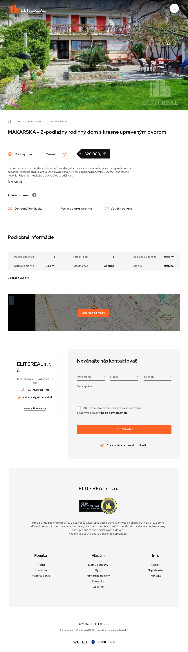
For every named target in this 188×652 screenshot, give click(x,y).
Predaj (41, 565)
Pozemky (98, 581)
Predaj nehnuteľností (31, 121)
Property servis (40, 576)
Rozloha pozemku (144, 257)
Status (137, 266)
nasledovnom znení (114, 413)
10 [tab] (119, 104)
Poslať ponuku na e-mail (73, 208)
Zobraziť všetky (18, 278)
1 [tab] (69, 104)
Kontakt (156, 576)
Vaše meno (84, 377)
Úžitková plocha (24, 266)
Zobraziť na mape (93, 312)
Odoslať (124, 429)
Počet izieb (80, 257)
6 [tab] (97, 104)
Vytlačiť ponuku (118, 208)
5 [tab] (91, 104)
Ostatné (98, 587)
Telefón (149, 377)
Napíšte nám (156, 570)
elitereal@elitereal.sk (38, 397)
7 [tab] (102, 104)
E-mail (114, 377)
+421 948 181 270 (37, 390)
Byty (98, 570)
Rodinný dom (59, 121)
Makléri (155, 565)
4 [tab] (86, 104)
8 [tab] (108, 104)
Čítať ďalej (15, 182)
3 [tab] (80, 104)
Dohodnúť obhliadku (25, 208)
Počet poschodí (24, 257)
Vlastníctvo (80, 266)
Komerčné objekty (98, 576)
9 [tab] (113, 104)
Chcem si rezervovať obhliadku (124, 445)
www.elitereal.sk (35, 408)
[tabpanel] (94, 55)
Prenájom (41, 570)
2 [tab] (75, 104)
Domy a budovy (98, 565)
